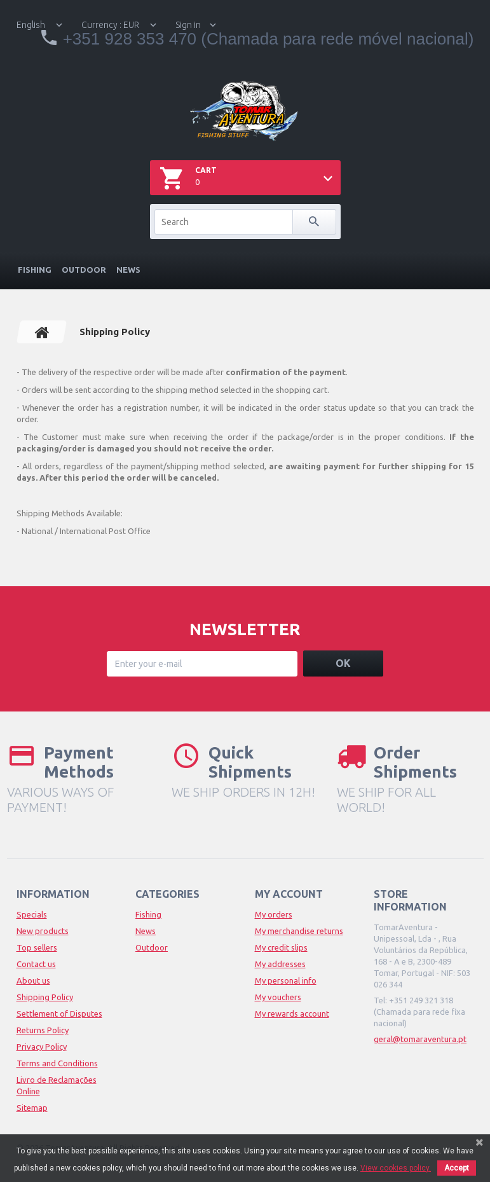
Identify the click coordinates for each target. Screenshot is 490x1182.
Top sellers (37, 947)
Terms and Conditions (57, 1063)
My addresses (280, 963)
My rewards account (292, 1013)
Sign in (188, 25)
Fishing (34, 269)
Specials (32, 914)
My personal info (285, 980)
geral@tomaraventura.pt (420, 1038)
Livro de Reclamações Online (57, 1085)
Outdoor (84, 269)
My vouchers (278, 997)
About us (33, 980)
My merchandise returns (299, 930)
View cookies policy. (395, 1168)
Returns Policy (43, 1030)
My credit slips (281, 947)
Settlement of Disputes (59, 1013)
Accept (456, 1168)
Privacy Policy (42, 1046)
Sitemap (32, 1107)
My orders (273, 914)
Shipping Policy (45, 997)
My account (289, 894)
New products (43, 930)
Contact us (36, 963)
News (128, 269)
